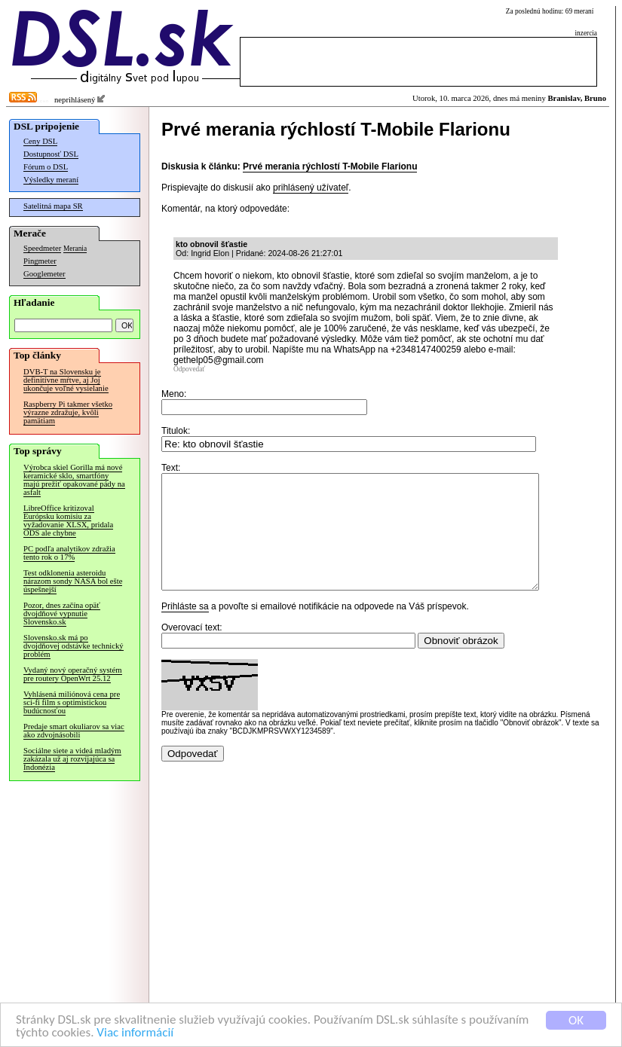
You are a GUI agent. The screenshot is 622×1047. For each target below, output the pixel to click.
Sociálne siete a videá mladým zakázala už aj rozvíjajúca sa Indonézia (72, 758)
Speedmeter (42, 248)
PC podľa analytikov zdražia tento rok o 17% (69, 553)
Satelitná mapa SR (53, 206)
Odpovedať (189, 369)
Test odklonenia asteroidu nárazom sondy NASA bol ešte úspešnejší (72, 581)
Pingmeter (40, 261)
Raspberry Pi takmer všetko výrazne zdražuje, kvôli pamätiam (67, 412)
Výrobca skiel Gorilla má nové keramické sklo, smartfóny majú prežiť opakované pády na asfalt (74, 479)
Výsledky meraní (50, 180)
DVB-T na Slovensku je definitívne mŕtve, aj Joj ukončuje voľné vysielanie (66, 380)
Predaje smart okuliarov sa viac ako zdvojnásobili (73, 730)
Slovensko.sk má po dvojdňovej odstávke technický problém (73, 645)
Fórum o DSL (45, 167)
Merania (75, 248)
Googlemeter (44, 274)
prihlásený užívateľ (310, 187)
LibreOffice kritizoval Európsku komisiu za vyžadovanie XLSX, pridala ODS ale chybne (68, 520)
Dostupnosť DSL (50, 154)
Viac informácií (135, 1033)
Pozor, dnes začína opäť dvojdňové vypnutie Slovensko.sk (61, 613)
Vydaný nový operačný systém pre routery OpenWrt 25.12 (72, 674)
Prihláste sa (185, 629)
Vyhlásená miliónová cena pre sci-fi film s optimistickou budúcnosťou (71, 702)
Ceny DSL (40, 141)
